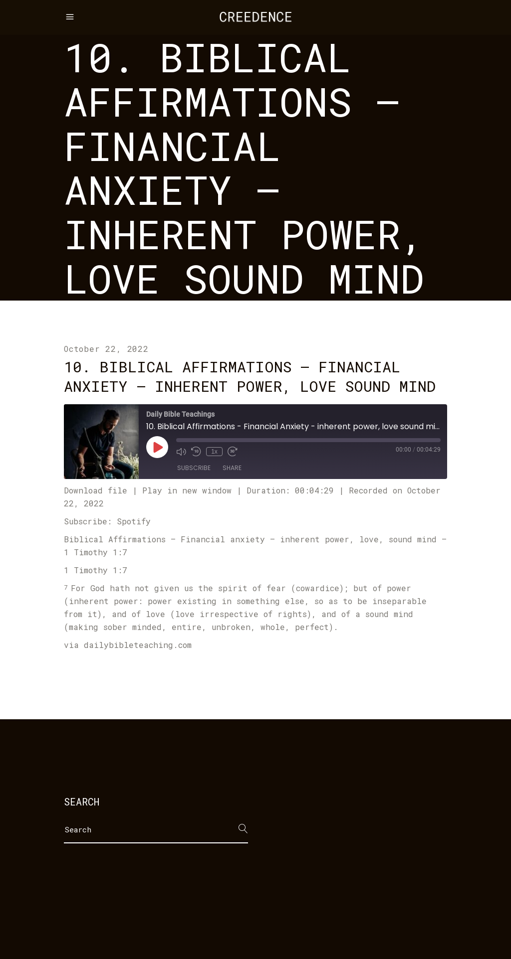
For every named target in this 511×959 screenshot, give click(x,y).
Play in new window (187, 490)
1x (214, 451)
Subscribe (194, 468)
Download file (95, 490)
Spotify (134, 521)
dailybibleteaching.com (138, 644)
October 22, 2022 (106, 348)
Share (232, 468)
